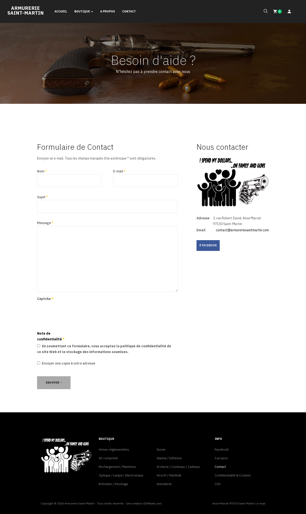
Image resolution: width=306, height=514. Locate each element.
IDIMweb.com (152, 503)
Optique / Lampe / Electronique (121, 475)
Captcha (45, 299)
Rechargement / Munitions (117, 467)
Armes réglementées (114, 450)
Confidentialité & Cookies (233, 475)
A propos (107, 11)
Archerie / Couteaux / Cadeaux (178, 467)
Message (45, 223)
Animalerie (164, 484)
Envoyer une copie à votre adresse (68, 363)
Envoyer (54, 382)
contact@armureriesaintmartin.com (242, 230)
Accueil (61, 11)
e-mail (261, 503)
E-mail (119, 171)
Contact (129, 11)
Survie (161, 450)
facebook (208, 245)
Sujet (42, 197)
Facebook (222, 450)
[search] (265, 11)
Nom (42, 171)
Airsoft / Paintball (169, 475)
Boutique (83, 11)
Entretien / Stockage (113, 484)
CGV (218, 484)
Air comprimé (108, 458)
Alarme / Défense (169, 458)
